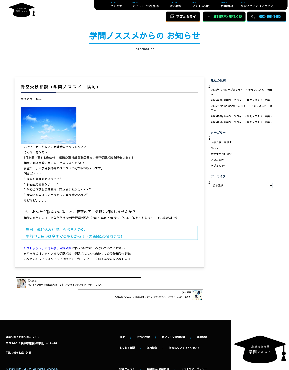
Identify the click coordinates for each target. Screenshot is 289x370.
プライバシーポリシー (194, 360)
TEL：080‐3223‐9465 (19, 344)
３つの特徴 (143, 328)
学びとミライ (218, 167)
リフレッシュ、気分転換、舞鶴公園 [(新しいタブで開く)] (47, 248)
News (39, 99)
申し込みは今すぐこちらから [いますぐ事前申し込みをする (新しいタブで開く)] (57, 236)
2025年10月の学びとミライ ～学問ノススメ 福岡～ (241, 92)
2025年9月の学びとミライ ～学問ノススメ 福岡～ (242, 100)
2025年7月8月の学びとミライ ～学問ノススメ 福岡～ (241, 108)
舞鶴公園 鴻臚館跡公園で (75, 157)
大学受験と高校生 (221, 143)
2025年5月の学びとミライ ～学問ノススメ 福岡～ (242, 123)
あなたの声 (217, 161)
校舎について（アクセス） (184, 339)
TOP (122, 328)
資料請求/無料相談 (158, 360)
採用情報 (152, 339)
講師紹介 (202, 328)
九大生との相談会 (221, 155)
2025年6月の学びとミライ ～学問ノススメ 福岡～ (242, 117)
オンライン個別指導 (173, 328)
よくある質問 (127, 339)
